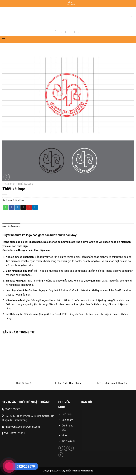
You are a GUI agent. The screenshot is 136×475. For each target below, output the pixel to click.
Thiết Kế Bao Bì (24, 383)
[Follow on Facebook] (62, 31)
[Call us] (71, 448)
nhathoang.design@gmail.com (21, 426)
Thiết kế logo (25, 184)
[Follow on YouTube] (79, 31)
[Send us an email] (75, 31)
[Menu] (57, 32)
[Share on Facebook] (11, 207)
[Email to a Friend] (23, 207)
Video (65, 435)
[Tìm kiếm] (132, 17)
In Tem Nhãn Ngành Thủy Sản (112, 383)
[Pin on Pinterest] (29, 207)
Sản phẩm (67, 419)
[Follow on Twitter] (71, 31)
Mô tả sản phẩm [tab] (11, 226)
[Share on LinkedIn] (35, 207)
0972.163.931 (11, 409)
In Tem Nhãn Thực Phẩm (68, 383)
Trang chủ (8, 184)
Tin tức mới (68, 441)
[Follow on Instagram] (66, 31)
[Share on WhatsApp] (5, 207)
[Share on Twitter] (17, 207)
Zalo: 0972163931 (13, 433)
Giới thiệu (67, 414)
